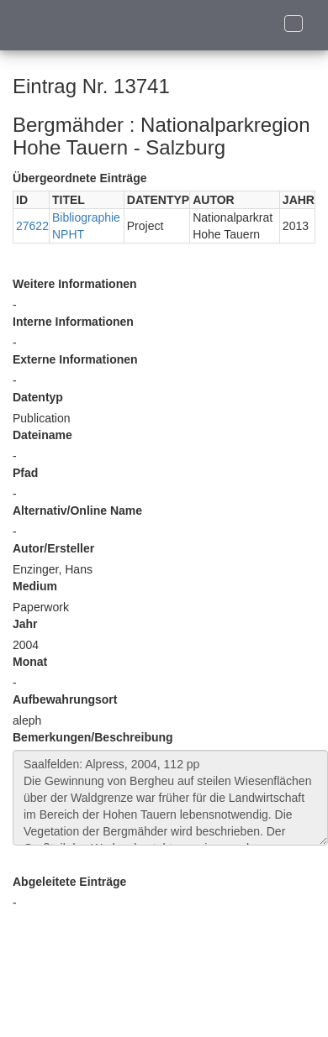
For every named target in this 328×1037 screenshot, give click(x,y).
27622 (32, 226)
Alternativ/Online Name (77, 510)
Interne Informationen (73, 321)
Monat (30, 661)
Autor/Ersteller (53, 548)
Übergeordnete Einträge (79, 178)
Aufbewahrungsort (65, 699)
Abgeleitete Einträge (69, 881)
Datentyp (38, 397)
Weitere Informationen (75, 284)
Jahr (25, 624)
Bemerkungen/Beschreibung (93, 737)
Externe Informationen (75, 359)
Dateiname (42, 435)
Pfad (25, 472)
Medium (35, 586)
